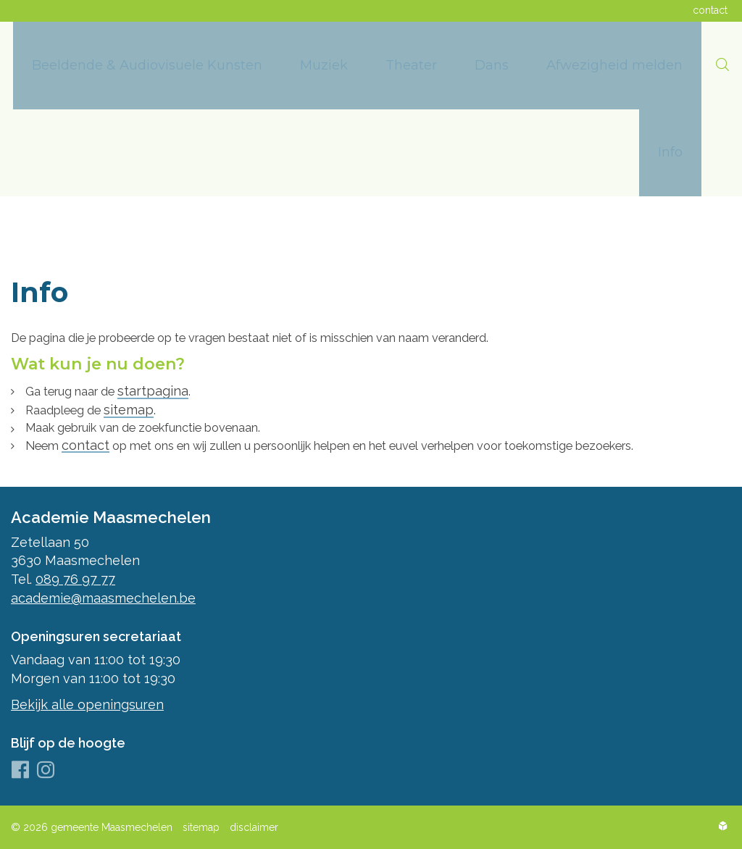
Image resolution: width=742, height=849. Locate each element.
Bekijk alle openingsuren (87, 704)
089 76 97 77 (75, 579)
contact (90, 443)
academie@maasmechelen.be (103, 598)
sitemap (141, 406)
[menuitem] (147, 65)
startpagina (168, 388)
